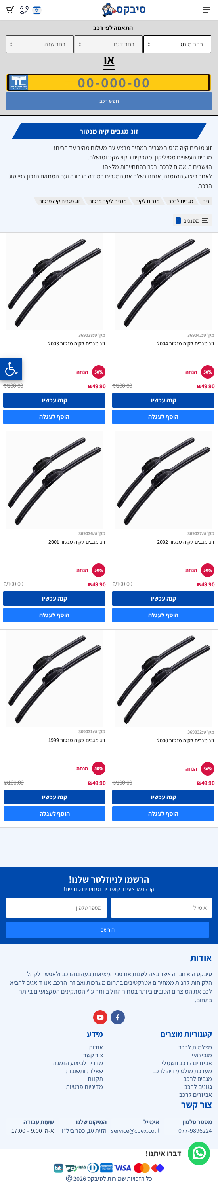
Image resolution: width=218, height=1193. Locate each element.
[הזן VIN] (108, 82)
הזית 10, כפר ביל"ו (84, 1131)
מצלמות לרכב (195, 1047)
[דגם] (108, 44)
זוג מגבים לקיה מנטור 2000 (185, 740)
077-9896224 (195, 1131)
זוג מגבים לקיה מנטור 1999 (76, 739)
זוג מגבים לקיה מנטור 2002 (185, 541)
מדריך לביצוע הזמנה (78, 1063)
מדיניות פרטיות (84, 1087)
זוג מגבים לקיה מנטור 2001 (76, 541)
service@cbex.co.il (135, 1131)
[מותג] (177, 44)
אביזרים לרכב (195, 1095)
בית (205, 201)
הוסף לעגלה (163, 417)
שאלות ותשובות (84, 1071)
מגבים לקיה (147, 201)
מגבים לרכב (180, 201)
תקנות (95, 1079)
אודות (96, 1047)
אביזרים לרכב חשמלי (187, 1063)
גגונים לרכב (198, 1087)
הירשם (107, 929)
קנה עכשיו (163, 400)
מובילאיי (202, 1055)
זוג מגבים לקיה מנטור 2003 (76, 343)
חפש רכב (109, 100)
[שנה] (40, 44)
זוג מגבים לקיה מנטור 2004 (185, 343)
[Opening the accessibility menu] (11, 369)
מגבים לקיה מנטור (107, 201)
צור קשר (93, 1055)
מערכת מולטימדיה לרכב (182, 1071)
